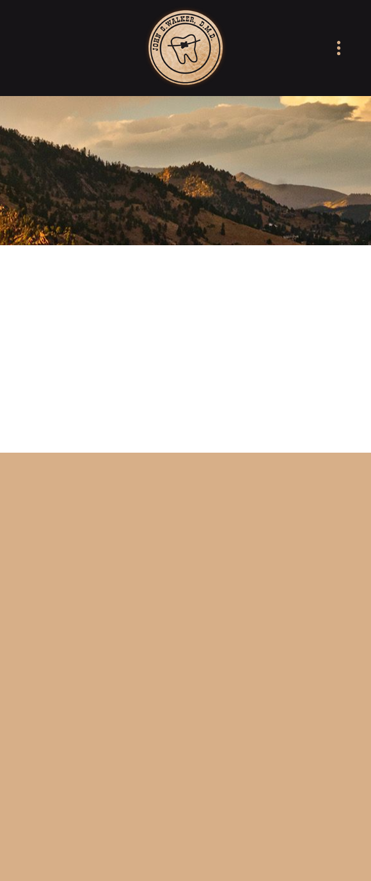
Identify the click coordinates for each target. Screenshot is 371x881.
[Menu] (339, 48)
